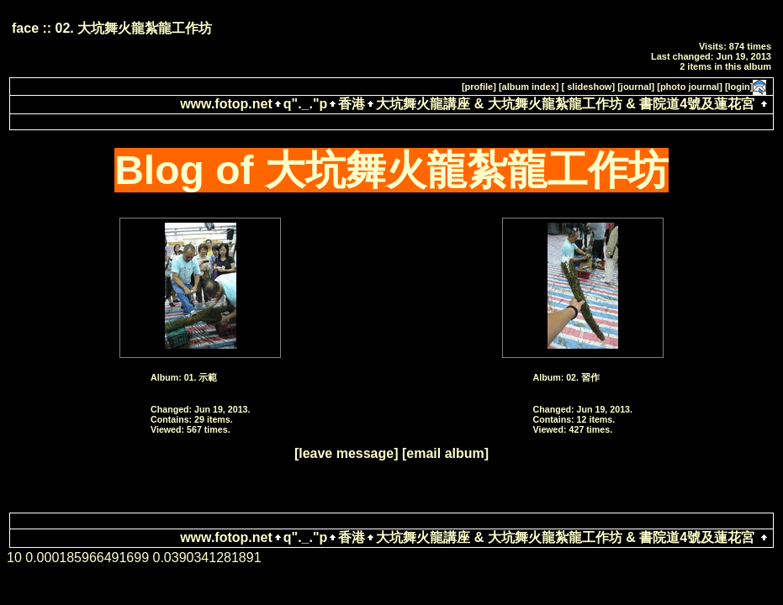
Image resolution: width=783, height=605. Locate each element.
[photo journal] (689, 87)
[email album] (445, 453)
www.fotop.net (226, 104)
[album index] (529, 87)
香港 (351, 104)
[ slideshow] (589, 87)
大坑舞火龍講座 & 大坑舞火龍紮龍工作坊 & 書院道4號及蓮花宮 (565, 104)
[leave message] (346, 453)
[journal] (635, 87)
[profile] (479, 87)
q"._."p (305, 104)
